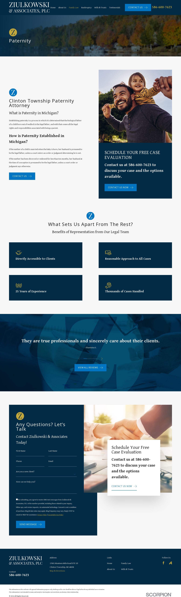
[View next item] (102, 358)
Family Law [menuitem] (74, 7)
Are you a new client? (25, 474)
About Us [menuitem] (62, 7)
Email (50, 464)
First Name (20, 453)
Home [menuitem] (53, 7)
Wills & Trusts (127, 569)
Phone (19, 464)
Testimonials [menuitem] (114, 7)
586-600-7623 (162, 7)
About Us (111, 569)
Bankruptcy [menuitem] (86, 7)
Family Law (126, 563)
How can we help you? (25, 484)
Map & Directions (57, 571)
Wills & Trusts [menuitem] (100, 7)
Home (109, 563)
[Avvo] (170, 562)
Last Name (52, 453)
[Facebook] (163, 562)
